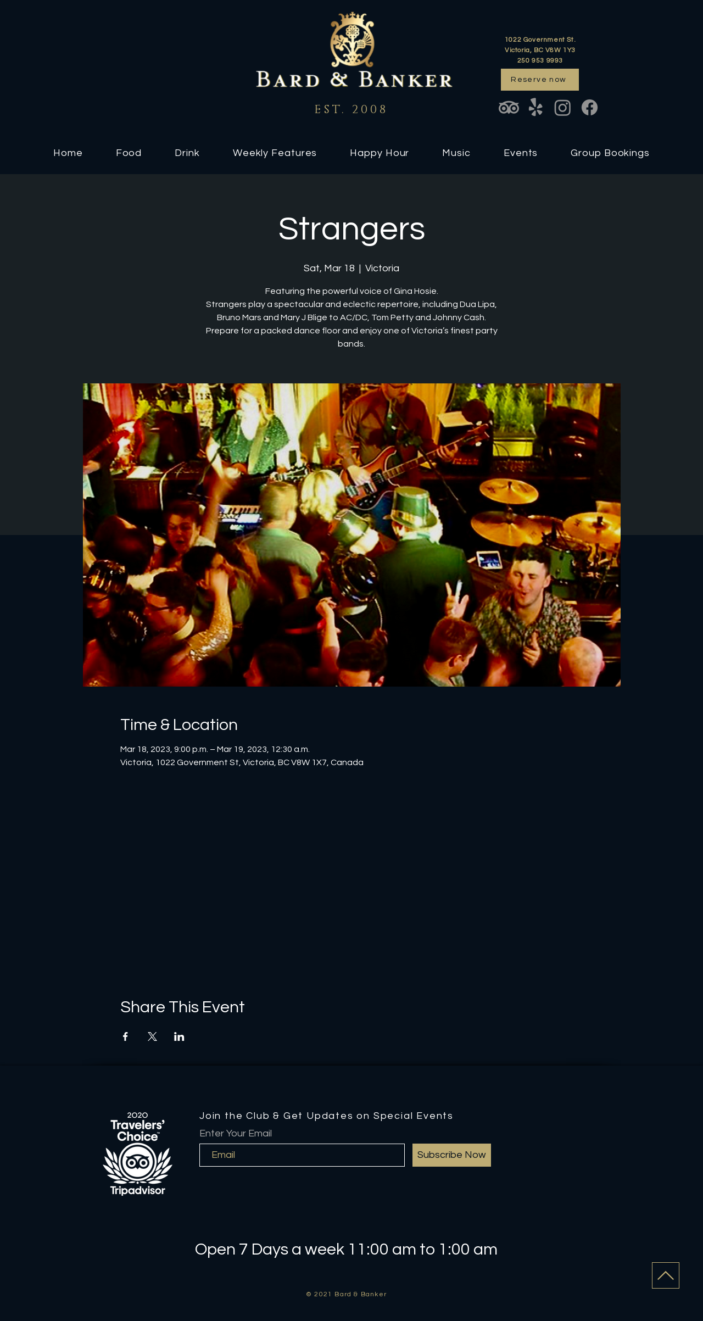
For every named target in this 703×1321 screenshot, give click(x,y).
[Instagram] (562, 107)
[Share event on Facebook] (125, 1036)
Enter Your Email (235, 1134)
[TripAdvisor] (509, 107)
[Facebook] (589, 107)
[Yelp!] (535, 107)
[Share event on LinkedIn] (179, 1036)
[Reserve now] (540, 80)
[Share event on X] (152, 1036)
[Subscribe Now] (451, 1155)
